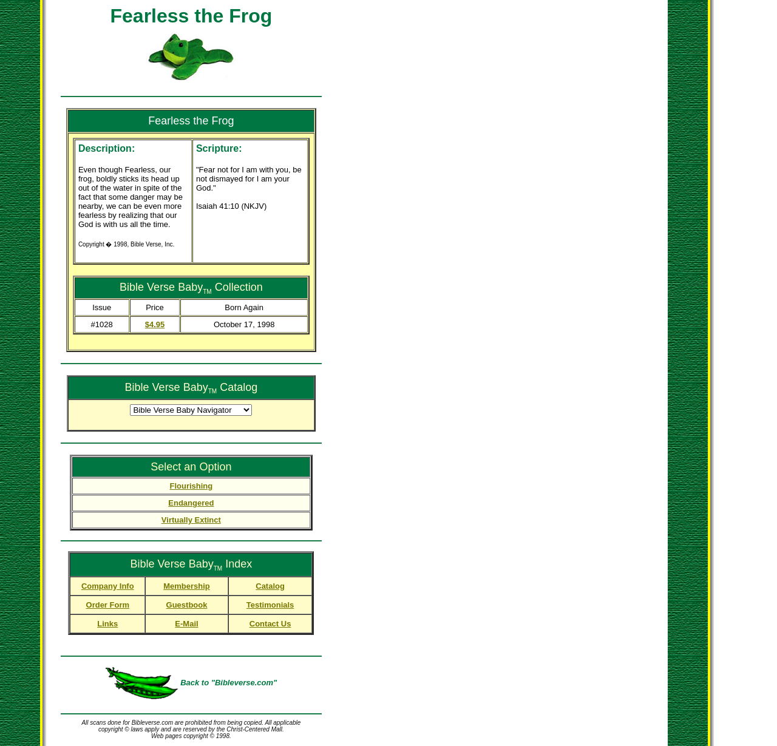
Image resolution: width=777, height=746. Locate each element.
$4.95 (155, 324)
